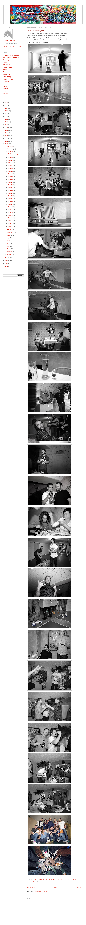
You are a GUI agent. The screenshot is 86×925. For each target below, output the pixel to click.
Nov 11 (10, 198)
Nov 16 (10, 185)
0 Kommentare (57, 878)
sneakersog (6, 81)
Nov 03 (10, 220)
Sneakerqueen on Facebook (11, 57)
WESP (5, 91)
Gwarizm (5, 62)
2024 (6, 108)
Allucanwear (6, 84)
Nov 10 (10, 201)
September (10, 232)
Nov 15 (10, 187)
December (10, 146)
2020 (6, 119)
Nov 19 (10, 176)
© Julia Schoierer (39, 879)
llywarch (5, 93)
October (9, 229)
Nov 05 (10, 215)
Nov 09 (10, 204)
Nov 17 (10, 182)
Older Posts (79, 887)
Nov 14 (10, 190)
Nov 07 (10, 209)
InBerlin (49, 879)
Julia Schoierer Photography (11, 55)
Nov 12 (10, 196)
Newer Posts (31, 887)
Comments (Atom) (41, 891)
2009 (6, 260)
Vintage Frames (7, 67)
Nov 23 (10, 168)
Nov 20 (10, 174)
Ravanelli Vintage (8, 79)
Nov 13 (10, 193)
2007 (6, 266)
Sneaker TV (72, 879)
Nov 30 (10, 151)
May (8, 243)
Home (55, 887)
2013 (6, 138)
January (9, 254)
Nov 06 (10, 212)
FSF (4, 72)
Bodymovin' (6, 74)
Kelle (60, 879)
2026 (6, 102)
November (10, 149)
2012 (6, 141)
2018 (6, 124)
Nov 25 (10, 163)
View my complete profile (12, 46)
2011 (6, 144)
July (8, 238)
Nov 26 (10, 160)
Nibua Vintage (7, 77)
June (8, 240)
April (8, 246)
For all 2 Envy (7, 86)
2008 (6, 263)
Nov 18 (10, 179)
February (9, 251)
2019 (6, 122)
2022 (6, 113)
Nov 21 (10, 171)
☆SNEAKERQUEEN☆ (11, 40)
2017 (6, 127)
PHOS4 (5, 69)
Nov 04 (10, 218)
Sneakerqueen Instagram (10, 60)
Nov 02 (10, 223)
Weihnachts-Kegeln (35, 30)
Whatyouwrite (7, 64)
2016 (6, 130)
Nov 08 (10, 207)
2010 (6, 258)
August (9, 235)
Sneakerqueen (32, 881)
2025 (6, 105)
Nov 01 (10, 226)
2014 (6, 135)
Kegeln (55, 879)
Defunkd (5, 89)
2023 (6, 111)
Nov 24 (10, 165)
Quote (65, 879)
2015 (6, 133)
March (9, 249)
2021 (6, 116)
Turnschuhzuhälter (45, 881)
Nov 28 (10, 157)
